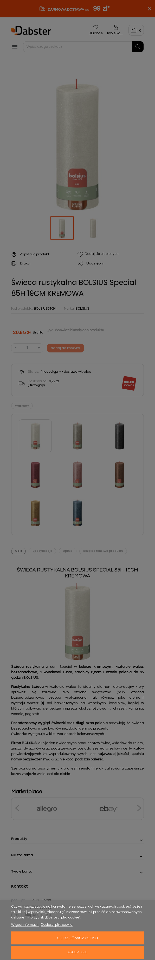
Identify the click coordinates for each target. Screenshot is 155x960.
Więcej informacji (25, 925)
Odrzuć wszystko (77, 938)
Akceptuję (77, 952)
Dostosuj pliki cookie (57, 925)
